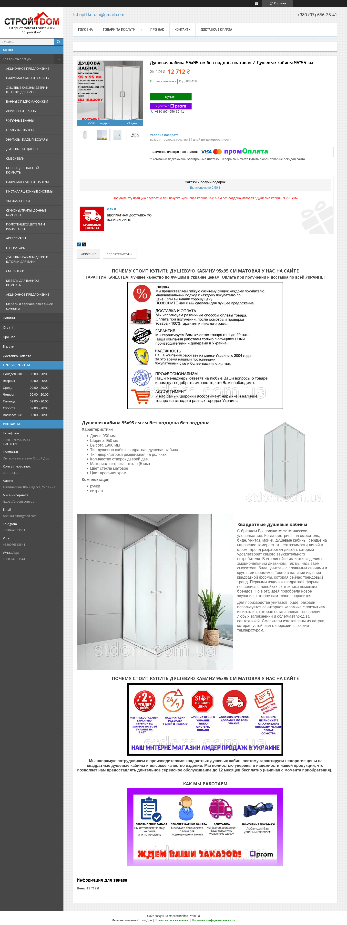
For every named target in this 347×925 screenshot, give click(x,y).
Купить (170, 97)
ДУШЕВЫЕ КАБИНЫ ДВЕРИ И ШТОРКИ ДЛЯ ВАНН (27, 89)
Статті (8, 327)
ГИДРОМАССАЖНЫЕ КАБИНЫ (27, 78)
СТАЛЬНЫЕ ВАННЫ (20, 130)
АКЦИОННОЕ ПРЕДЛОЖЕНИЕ (27, 68)
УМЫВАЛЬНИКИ (18, 201)
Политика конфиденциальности (213, 920)
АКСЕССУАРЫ (16, 238)
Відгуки (8, 346)
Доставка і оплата (17, 356)
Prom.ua (194, 916)
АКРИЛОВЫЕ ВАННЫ (21, 111)
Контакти (182, 29)
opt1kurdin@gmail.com (20, 516)
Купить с (171, 106)
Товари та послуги (17, 59)
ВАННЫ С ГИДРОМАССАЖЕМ (27, 101)
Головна (85, 29)
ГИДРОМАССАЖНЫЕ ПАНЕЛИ (27, 182)
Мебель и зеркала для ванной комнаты (29, 306)
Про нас (9, 337)
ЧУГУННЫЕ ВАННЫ (20, 120)
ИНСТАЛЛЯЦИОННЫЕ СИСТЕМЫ (29, 191)
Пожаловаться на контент (171, 920)
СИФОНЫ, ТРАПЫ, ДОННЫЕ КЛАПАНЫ (26, 212)
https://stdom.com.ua (18, 501)
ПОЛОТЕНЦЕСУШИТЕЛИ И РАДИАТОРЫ (25, 226)
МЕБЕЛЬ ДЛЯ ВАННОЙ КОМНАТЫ (22, 170)
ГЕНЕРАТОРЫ (16, 247)
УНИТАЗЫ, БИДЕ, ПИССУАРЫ (27, 139)
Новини (9, 318)
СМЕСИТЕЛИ (15, 158)
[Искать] (58, 42)
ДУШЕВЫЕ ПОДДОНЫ (22, 149)
